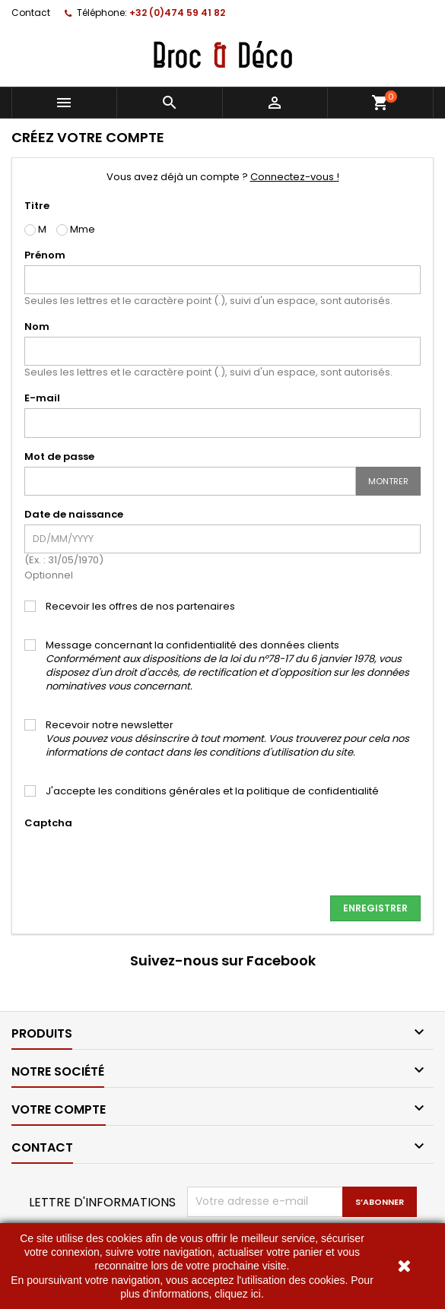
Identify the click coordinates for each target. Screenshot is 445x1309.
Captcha (48, 823)
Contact (30, 12)
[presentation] (140, 862)
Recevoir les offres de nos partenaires (140, 606)
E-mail (42, 398)
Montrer (388, 481)
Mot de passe (59, 456)
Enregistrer (375, 908)
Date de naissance (73, 514)
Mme (75, 229)
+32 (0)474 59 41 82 (177, 12)
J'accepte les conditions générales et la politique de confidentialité (212, 791)
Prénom (44, 255)
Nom (36, 326)
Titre (36, 205)
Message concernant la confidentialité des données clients (227, 666)
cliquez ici (238, 1294)
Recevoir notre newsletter (227, 738)
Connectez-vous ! (294, 177)
